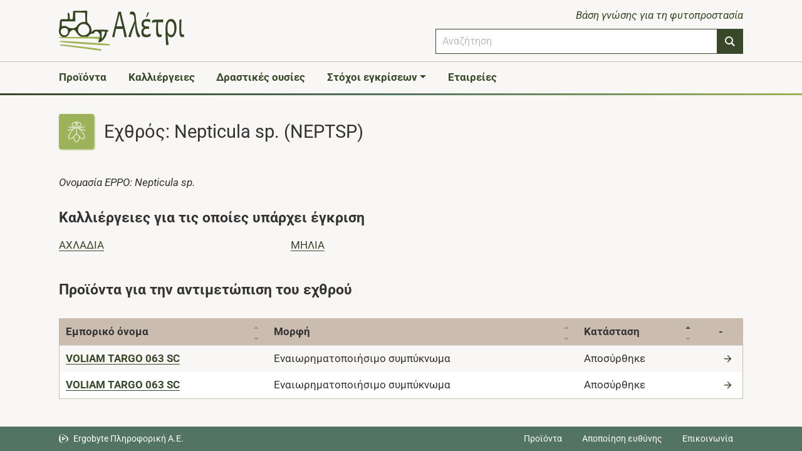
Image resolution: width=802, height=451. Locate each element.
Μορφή (295, 331)
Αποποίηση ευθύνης (622, 438)
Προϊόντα (83, 77)
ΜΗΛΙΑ (308, 245)
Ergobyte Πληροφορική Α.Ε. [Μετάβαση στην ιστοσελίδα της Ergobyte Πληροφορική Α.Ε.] (128, 438)
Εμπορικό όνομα (107, 331)
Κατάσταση (620, 331)
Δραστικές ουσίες (260, 77)
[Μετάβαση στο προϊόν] (729, 358)
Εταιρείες (472, 77)
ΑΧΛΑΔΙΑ (81, 245)
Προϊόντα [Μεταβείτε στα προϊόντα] (543, 438)
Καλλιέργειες (161, 77)
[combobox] (576, 41)
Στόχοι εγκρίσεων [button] (372, 77)
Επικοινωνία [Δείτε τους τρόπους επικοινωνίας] (707, 438)
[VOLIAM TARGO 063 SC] (123, 358)
